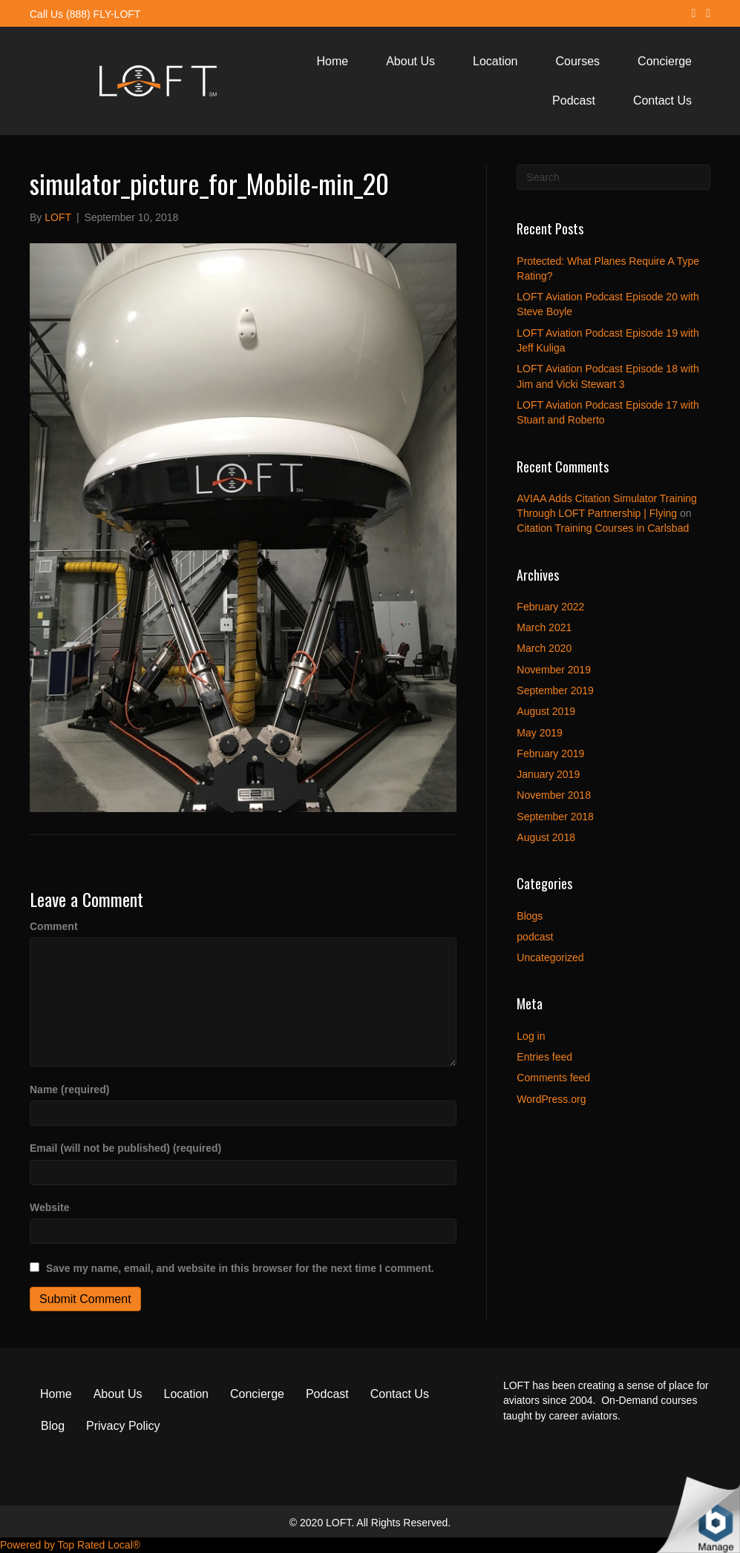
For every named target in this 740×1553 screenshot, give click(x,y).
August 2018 (546, 837)
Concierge (665, 61)
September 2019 (555, 690)
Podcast (573, 100)
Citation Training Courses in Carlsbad (603, 528)
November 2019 (554, 670)
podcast (535, 937)
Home (333, 61)
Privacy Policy (123, 1426)
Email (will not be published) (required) (125, 1148)
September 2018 (555, 816)
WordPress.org (551, 1099)
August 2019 (546, 711)
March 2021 (544, 627)
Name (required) (69, 1089)
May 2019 (539, 733)
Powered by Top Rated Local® (70, 1545)
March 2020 (544, 648)
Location (495, 61)
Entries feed (544, 1057)
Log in (531, 1036)
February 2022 (550, 607)
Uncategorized (550, 957)
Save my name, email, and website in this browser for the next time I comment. (240, 1268)
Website (49, 1207)
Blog (53, 1426)
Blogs (530, 916)
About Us (410, 61)
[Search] (613, 177)
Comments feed (553, 1078)
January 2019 (548, 774)
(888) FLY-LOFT (103, 14)
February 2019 (550, 753)
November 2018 (554, 795)
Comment (54, 926)
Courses (578, 61)
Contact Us (662, 100)
